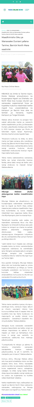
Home (3, 30)
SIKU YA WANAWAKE (13, 30)
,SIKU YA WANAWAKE (19, 54)
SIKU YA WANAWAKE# (12, 397)
